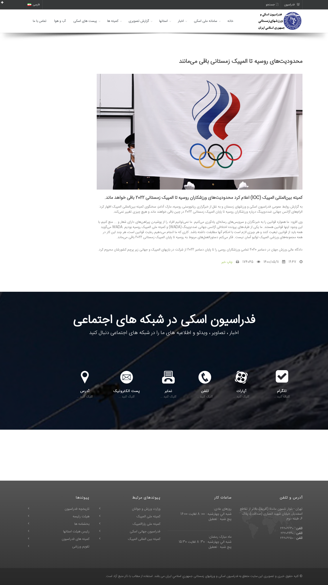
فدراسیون (292, 4)
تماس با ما (39, 21)
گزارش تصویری (139, 21)
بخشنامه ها (81, 524)
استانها (163, 21)
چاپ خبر (227, 262)
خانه (230, 21)
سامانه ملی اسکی (205, 21)
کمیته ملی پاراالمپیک (146, 524)
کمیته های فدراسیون (75, 539)
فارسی (33, 4)
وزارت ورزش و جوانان (146, 509)
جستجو (272, 4)
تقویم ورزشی (80, 547)
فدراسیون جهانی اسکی (145, 532)
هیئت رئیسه (81, 516)
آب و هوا (60, 21)
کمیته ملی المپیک (148, 516)
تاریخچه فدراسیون (77, 509)
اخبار (181, 21)
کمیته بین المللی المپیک (144, 539)
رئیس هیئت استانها (76, 532)
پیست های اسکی (85, 21)
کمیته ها (112, 21)
